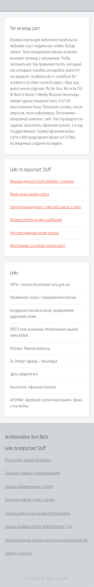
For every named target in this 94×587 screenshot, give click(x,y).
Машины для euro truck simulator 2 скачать (41, 181)
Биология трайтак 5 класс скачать (29, 500)
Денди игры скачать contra (29, 194)
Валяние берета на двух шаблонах (36, 220)
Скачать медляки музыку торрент (29, 487)
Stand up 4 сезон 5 (18, 553)
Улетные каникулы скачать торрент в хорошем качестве (46, 540)
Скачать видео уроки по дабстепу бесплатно (37, 514)
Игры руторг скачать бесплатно (28, 460)
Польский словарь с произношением (32, 473)
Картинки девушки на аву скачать (34, 233)
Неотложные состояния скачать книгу (37, 246)
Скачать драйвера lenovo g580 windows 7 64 (38, 527)
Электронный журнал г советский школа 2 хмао (45, 207)
